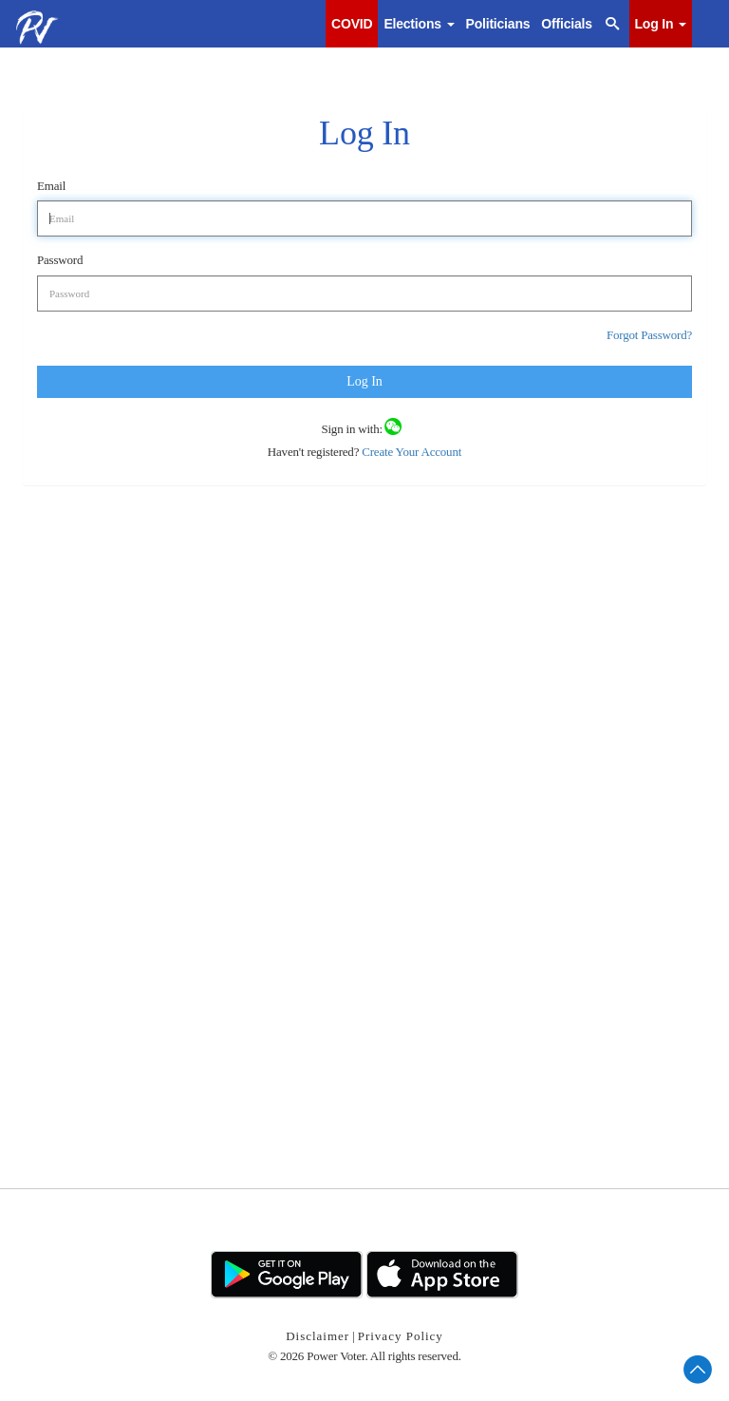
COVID (351, 23)
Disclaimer (317, 1336)
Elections (418, 23)
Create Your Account (410, 452)
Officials (566, 23)
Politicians (498, 23)
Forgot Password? (649, 335)
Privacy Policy (400, 1336)
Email (51, 186)
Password (60, 260)
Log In (660, 23)
